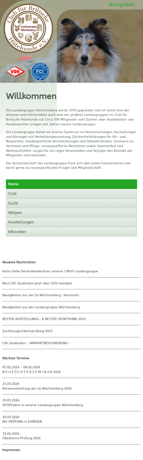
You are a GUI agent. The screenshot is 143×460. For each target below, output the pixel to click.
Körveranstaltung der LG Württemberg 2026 (37, 388)
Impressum (11, 450)
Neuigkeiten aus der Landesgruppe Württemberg (41, 307)
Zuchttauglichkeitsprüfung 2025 (27, 331)
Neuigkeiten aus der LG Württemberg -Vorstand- (41, 295)
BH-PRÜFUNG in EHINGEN (22, 422)
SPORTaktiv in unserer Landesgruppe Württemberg (42, 405)
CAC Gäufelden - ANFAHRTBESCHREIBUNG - (36, 343)
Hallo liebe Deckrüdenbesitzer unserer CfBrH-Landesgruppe (50, 271)
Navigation (121, 5)
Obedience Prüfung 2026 (21, 438)
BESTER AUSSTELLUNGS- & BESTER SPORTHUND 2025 (44, 319)
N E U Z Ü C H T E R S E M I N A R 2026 (31, 372)
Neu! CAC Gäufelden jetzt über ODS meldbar (37, 283)
